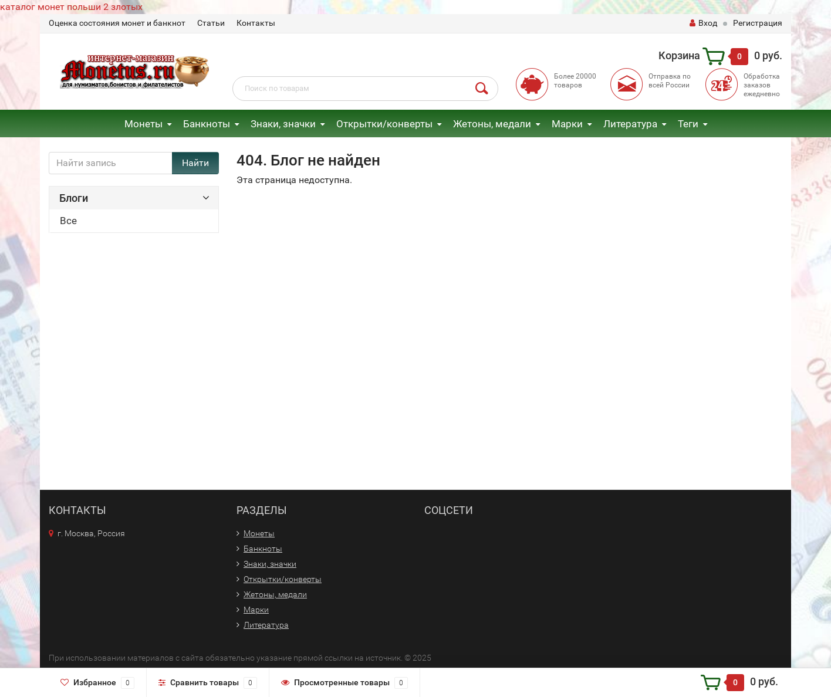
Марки (567, 124)
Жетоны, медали (492, 124)
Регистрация (757, 23)
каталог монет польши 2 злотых (71, 6)
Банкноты (206, 124)
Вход (703, 23)
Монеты (143, 124)
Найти (195, 162)
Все (68, 220)
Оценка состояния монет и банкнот (117, 23)
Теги (688, 124)
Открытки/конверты (384, 124)
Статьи (211, 23)
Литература (630, 124)
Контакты (256, 23)
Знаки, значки (283, 124)
